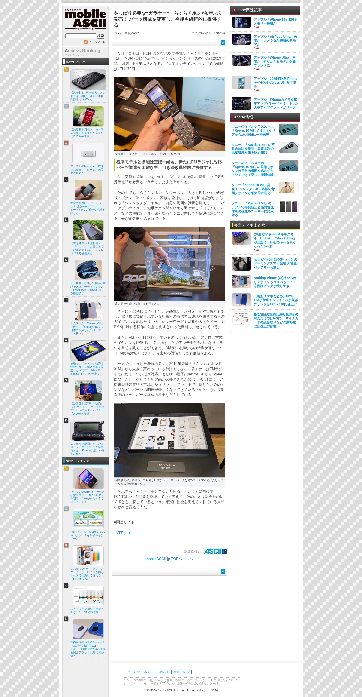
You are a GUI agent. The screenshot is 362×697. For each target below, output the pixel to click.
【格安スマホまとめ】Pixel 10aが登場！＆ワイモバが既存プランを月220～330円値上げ (276, 300)
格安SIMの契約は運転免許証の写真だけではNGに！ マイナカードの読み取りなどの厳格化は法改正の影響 (276, 320)
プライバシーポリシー (141, 672)
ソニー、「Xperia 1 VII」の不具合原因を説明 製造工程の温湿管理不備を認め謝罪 (253, 148)
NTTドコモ (125, 533)
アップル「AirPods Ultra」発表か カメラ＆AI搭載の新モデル (275, 40)
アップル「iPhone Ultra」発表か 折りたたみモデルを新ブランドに (275, 61)
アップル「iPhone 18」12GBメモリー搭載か (275, 21)
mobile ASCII (85, 20)
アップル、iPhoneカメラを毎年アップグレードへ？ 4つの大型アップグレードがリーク (276, 103)
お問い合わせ (181, 672)
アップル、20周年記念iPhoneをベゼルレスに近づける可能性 (275, 82)
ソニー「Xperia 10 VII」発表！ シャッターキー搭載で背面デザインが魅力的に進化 (253, 189)
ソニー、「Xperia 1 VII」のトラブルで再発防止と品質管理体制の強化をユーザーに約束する (253, 209)
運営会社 (164, 672)
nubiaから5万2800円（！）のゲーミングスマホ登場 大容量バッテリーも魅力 (275, 263)
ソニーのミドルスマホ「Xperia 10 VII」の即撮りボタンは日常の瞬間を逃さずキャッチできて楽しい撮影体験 (253, 169)
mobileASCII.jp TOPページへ (169, 559)
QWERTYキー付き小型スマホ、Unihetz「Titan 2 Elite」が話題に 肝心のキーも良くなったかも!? (275, 240)
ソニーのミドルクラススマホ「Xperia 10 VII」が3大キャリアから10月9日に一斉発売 (253, 130)
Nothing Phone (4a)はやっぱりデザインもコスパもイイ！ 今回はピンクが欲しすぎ (275, 282)
